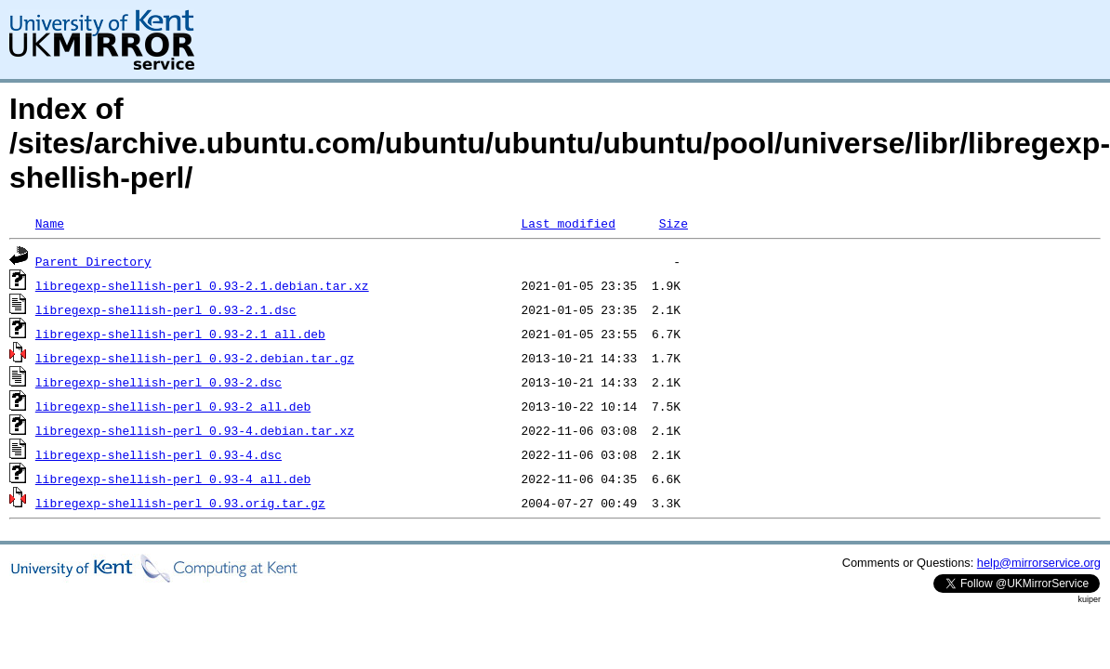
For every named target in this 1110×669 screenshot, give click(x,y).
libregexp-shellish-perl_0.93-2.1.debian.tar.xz (202, 285)
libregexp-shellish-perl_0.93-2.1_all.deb (180, 333)
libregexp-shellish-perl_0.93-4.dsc (158, 454)
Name (49, 223)
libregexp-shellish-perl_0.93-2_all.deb (173, 406)
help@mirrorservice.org (1039, 563)
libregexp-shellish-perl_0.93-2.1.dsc (166, 309)
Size (673, 223)
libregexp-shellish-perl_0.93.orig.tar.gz (180, 502)
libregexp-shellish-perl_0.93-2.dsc (158, 382)
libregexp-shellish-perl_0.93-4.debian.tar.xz (194, 430)
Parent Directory (93, 261)
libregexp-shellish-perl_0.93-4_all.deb (173, 478)
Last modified (567, 223)
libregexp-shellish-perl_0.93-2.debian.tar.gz (194, 357)
